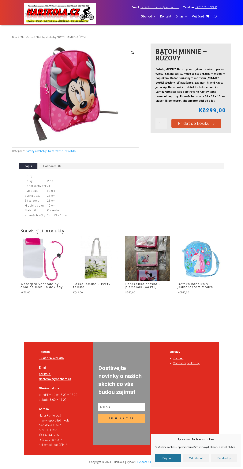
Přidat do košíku (195, 123)
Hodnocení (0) (52, 166)
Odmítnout (196, 458)
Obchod (146, 16)
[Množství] (161, 123)
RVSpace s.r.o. (145, 462)
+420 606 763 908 (206, 7)
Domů (15, 37)
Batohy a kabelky (46, 37)
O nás (179, 16)
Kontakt (165, 16)
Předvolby (224, 458)
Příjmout (168, 458)
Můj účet (198, 16)
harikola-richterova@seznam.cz (159, 7)
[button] (132, 52)
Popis (28, 166)
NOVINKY (70, 151)
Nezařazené (28, 37)
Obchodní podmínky (186, 363)
